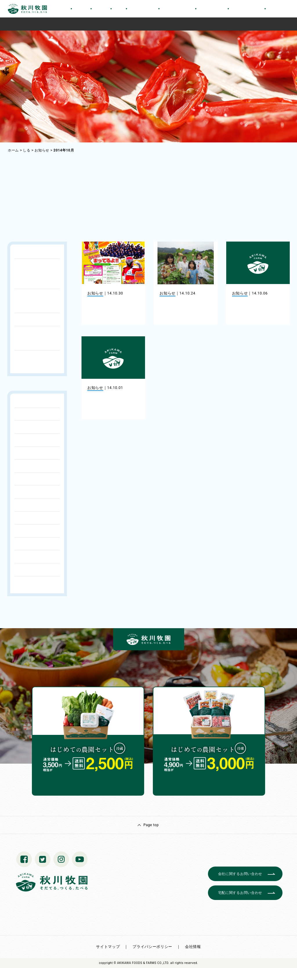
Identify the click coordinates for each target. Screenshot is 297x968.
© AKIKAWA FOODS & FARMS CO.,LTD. (141, 963)
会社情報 (193, 946)
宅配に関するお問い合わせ (240, 893)
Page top (151, 825)
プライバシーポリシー (152, 946)
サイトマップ (108, 946)
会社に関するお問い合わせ (240, 874)
